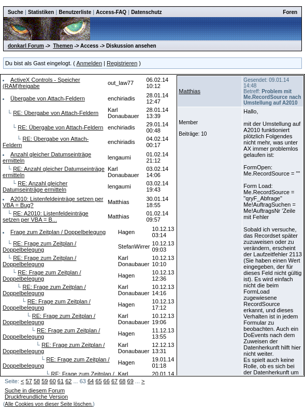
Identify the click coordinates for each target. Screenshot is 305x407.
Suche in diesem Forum (35, 390)
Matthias (189, 91)
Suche (15, 12)
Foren (290, 12)
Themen (62, 46)
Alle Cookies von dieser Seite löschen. (49, 404)
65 (98, 381)
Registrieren (122, 63)
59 (44, 381)
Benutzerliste (75, 12)
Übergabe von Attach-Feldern (47, 98)
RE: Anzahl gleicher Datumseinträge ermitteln (35, 186)
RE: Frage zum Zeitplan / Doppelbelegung (39, 246)
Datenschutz (146, 12)
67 (114, 381)
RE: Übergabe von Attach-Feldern (55, 113)
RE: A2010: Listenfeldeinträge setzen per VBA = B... (46, 216)
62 (68, 381)
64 (91, 381)
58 (37, 381)
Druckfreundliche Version (36, 397)
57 (29, 381)
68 (122, 381)
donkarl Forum (26, 46)
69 (130, 381)
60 (53, 381)
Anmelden (89, 63)
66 (107, 381)
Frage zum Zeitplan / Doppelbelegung (58, 232)
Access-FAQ (111, 12)
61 (60, 381)
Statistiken (41, 12)
